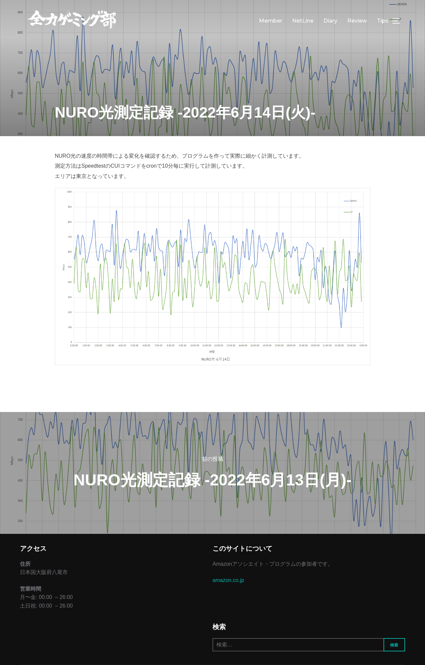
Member (270, 21)
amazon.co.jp (228, 580)
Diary (330, 21)
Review (357, 21)
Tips (382, 21)
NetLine (302, 21)
